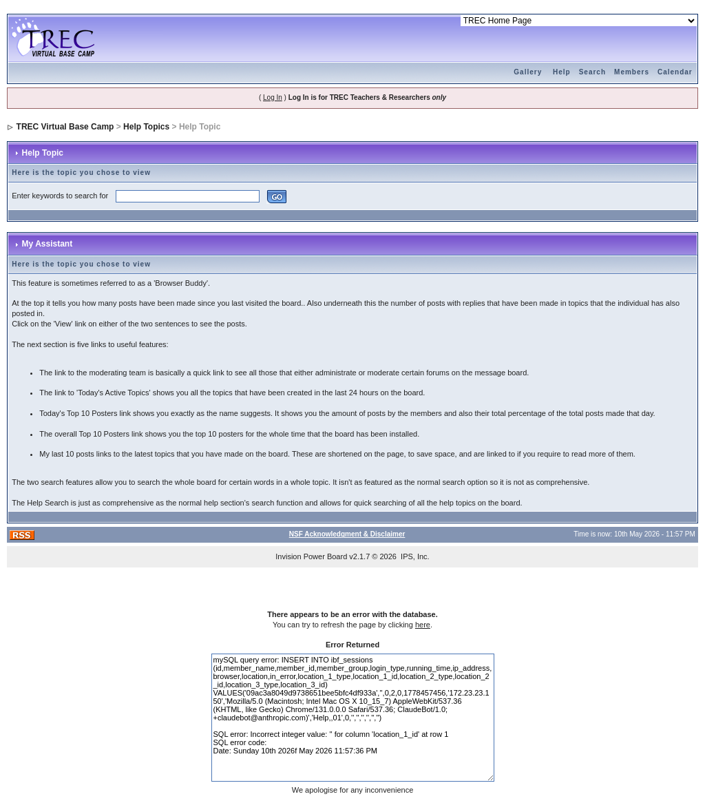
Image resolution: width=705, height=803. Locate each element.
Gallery (528, 72)
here (422, 624)
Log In (272, 97)
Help (562, 72)
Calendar (675, 72)
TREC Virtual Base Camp (65, 127)
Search (592, 72)
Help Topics (146, 127)
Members (631, 72)
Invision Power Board (311, 556)
